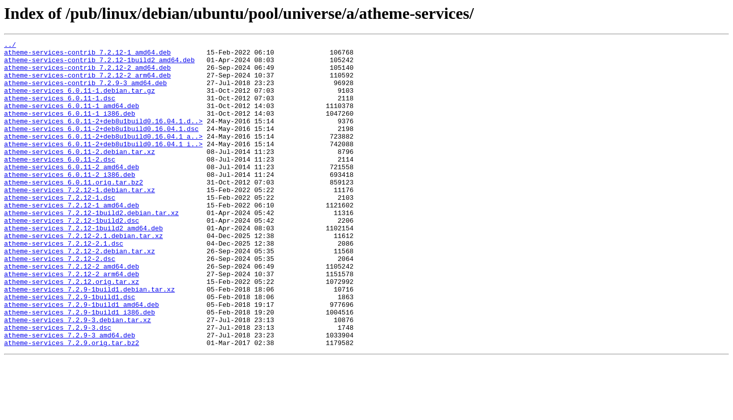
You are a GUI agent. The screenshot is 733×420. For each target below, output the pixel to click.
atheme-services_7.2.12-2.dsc (59, 302)
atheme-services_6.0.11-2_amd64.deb (71, 192)
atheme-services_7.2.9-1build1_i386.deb (79, 367)
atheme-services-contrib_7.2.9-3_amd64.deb (85, 91)
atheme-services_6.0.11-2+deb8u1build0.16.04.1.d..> (103, 137)
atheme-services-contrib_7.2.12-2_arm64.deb (87, 82)
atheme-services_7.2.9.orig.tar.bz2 (71, 403)
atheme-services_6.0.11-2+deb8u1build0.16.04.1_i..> (103, 165)
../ (10, 45)
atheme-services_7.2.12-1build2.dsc (71, 256)
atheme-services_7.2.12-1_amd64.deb (71, 238)
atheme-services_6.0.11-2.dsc (59, 183)
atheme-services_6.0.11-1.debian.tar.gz (79, 101)
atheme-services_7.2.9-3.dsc (57, 385)
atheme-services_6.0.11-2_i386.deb (69, 201)
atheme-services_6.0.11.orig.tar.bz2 (73, 211)
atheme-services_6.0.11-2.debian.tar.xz (79, 174)
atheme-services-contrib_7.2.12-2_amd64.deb (87, 73)
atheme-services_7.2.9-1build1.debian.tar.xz (89, 339)
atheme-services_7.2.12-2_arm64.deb (71, 321)
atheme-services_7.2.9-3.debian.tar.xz (77, 376)
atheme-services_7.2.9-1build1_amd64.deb (81, 357)
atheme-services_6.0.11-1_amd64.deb (71, 119)
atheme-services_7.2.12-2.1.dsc (63, 284)
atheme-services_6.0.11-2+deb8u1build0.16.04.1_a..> (103, 156)
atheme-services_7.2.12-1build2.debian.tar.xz (91, 247)
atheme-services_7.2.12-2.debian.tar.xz (79, 293)
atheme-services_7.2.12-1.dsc (59, 229)
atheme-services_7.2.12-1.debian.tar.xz (79, 220)
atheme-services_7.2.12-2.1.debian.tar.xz (83, 275)
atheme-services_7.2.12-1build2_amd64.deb (83, 266)
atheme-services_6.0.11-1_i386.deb (69, 128)
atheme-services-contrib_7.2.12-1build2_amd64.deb (99, 64)
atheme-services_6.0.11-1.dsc (59, 110)
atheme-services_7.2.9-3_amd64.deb (69, 394)
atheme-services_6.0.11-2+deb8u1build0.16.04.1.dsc (101, 146)
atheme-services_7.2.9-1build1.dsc (69, 348)
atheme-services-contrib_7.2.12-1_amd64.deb (87, 55)
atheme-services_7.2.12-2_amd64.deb (71, 312)
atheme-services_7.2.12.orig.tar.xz (71, 330)
